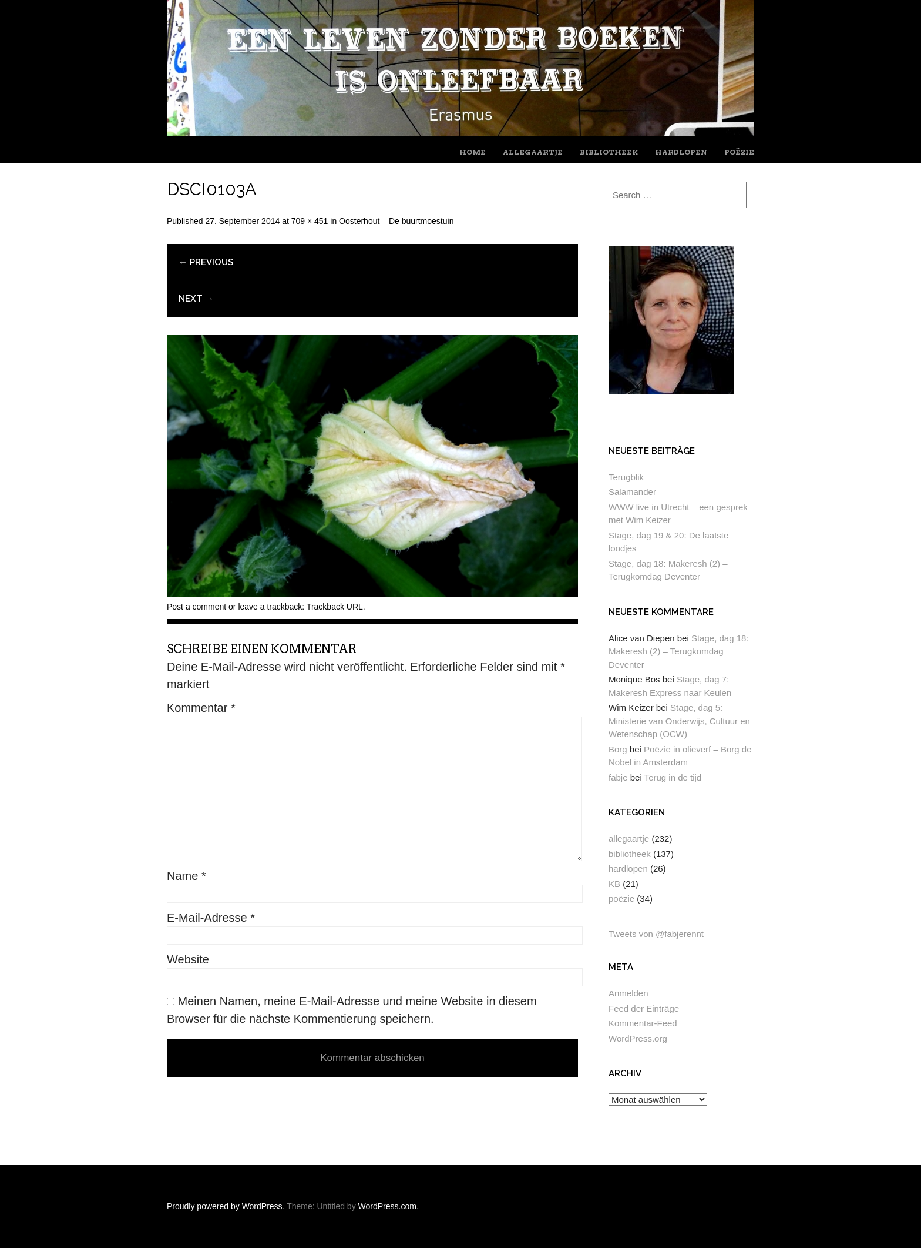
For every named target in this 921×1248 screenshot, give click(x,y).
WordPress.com (387, 1206)
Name (186, 875)
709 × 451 (309, 221)
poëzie (739, 152)
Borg (618, 749)
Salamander (632, 492)
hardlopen (681, 152)
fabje (618, 777)
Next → (196, 298)
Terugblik (626, 477)
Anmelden (628, 993)
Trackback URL (335, 606)
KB (614, 884)
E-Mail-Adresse (211, 917)
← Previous (206, 262)
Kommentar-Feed (643, 1023)
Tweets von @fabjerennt (656, 934)
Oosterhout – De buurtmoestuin (396, 221)
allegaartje (533, 152)
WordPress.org (638, 1038)
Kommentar (201, 707)
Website (188, 959)
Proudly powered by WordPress (225, 1206)
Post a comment (196, 606)
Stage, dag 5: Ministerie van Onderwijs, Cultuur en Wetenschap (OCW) (679, 720)
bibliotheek (609, 152)
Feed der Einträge (644, 1008)
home (472, 152)
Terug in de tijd (673, 777)
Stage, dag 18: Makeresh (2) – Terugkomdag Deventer (679, 651)
